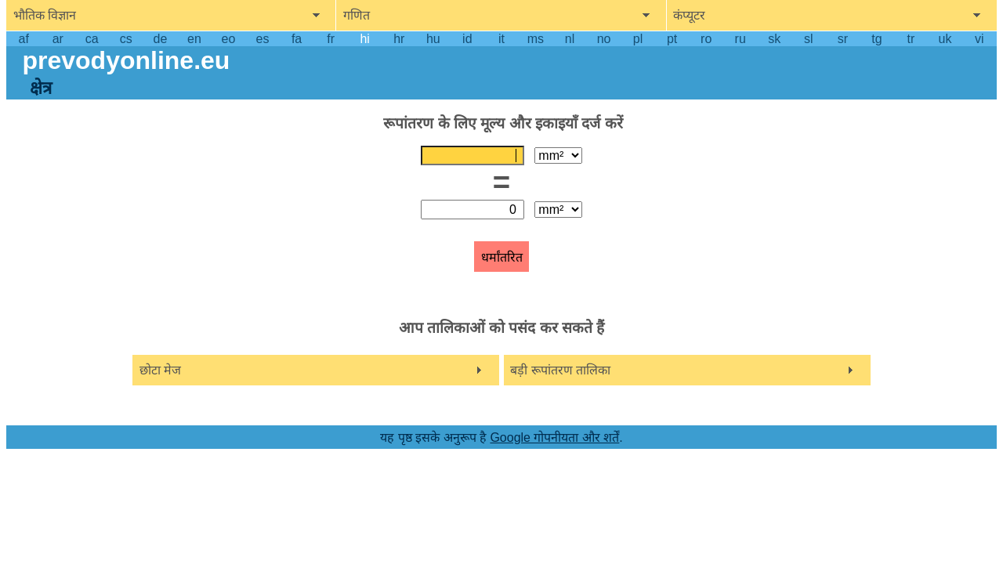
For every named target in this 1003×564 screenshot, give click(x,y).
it (501, 38)
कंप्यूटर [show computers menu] (689, 15)
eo (229, 38)
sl (808, 38)
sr (843, 38)
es (263, 38)
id (467, 38)
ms (535, 38)
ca (92, 38)
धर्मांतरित (502, 257)
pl (638, 38)
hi (364, 38)
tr (911, 38)
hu (433, 38)
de (161, 38)
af (24, 38)
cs (126, 38)
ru (740, 38)
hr (398, 38)
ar (58, 38)
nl (569, 38)
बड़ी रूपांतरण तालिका (560, 370)
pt (672, 38)
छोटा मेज (160, 370)
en (194, 38)
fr (331, 38)
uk (945, 38)
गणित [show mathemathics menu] (356, 15)
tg (876, 38)
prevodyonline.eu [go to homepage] (126, 60)
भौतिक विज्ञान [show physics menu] (44, 15)
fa (296, 38)
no (604, 38)
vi (979, 38)
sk (774, 38)
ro (706, 38)
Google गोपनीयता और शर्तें (554, 437)
